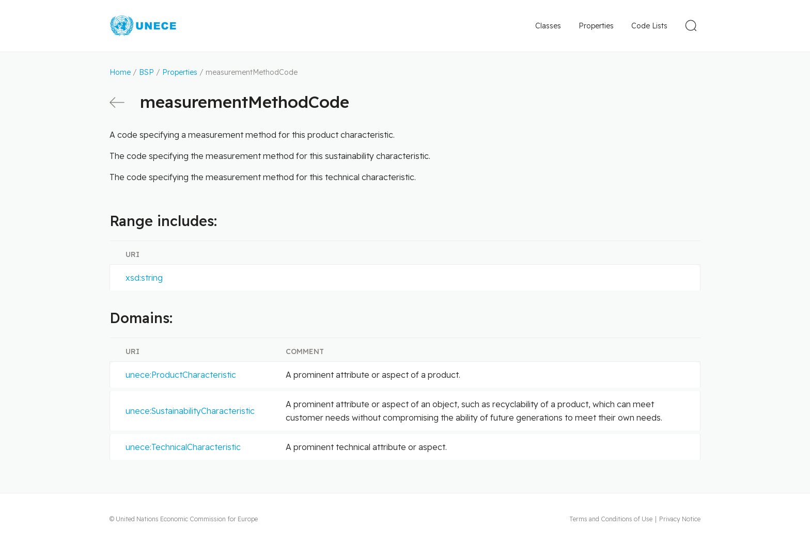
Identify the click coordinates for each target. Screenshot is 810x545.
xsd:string (144, 277)
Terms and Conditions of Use (610, 519)
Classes (548, 25)
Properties (596, 25)
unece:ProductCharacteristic (181, 375)
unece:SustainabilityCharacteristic (190, 411)
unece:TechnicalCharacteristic (183, 447)
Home (120, 72)
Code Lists (649, 25)
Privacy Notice (679, 519)
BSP (146, 72)
